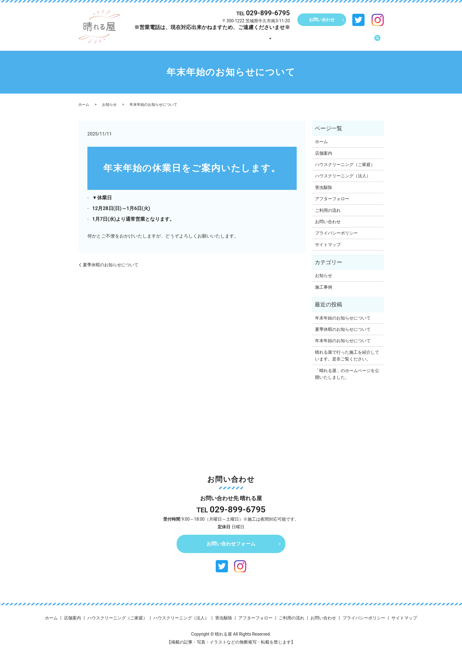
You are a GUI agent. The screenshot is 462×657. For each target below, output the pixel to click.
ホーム (227, 40)
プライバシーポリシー (336, 233)
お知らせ (109, 104)
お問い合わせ (322, 19)
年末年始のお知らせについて (343, 318)
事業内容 (276, 40)
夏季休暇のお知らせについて (110, 264)
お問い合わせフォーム (231, 544)
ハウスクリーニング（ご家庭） (345, 164)
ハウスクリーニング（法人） (343, 175)
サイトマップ (328, 244)
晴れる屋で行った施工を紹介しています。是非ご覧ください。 (347, 355)
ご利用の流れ (354, 40)
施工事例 (323, 287)
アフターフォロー (315, 40)
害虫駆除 (323, 187)
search (377, 41)
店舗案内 (251, 40)
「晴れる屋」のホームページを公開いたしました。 (347, 374)
